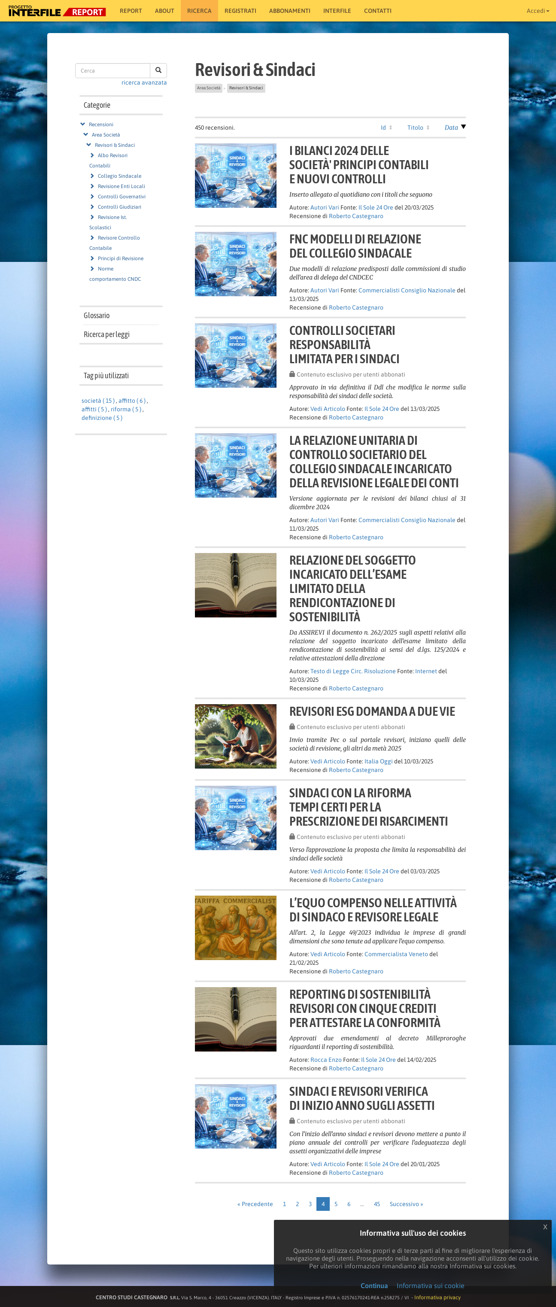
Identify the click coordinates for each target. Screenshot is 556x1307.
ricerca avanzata (144, 82)
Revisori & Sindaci (115, 145)
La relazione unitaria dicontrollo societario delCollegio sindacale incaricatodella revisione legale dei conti (374, 461)
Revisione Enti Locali (121, 186)
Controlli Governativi (122, 197)
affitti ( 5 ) (94, 409)
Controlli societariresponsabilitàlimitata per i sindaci (344, 344)
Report (131, 10)
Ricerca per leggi (107, 334)
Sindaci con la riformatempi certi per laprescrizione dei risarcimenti (368, 806)
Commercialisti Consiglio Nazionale (407, 290)
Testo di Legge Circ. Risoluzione (353, 671)
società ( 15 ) (98, 400)
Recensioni (101, 125)
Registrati (240, 10)
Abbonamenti (289, 10)
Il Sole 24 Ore (376, 207)
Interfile (337, 10)
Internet (426, 671)
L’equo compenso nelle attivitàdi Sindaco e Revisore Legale (373, 909)
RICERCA (199, 10)
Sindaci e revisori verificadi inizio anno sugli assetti (362, 1098)
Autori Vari (324, 207)
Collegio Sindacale (119, 176)
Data (451, 127)
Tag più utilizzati (106, 375)
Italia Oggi (379, 761)
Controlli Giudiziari (119, 207)
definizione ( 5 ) (102, 417)
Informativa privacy (437, 1297)
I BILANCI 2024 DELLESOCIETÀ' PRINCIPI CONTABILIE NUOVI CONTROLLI (359, 164)
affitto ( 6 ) (132, 400)
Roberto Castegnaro (356, 216)
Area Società (106, 135)
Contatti (378, 10)
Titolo (415, 127)
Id (383, 127)
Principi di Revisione (120, 258)
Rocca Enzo (326, 1059)
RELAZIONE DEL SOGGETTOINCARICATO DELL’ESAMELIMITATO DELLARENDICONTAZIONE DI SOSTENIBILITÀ (352, 588)
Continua (374, 1285)
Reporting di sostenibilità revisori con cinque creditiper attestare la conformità (365, 1008)
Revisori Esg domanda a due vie (372, 711)
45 (377, 1204)
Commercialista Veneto (396, 954)
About (164, 10)
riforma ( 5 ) (126, 409)
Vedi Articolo (327, 408)
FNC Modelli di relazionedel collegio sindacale (355, 245)
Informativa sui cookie (431, 1285)
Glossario (96, 315)
